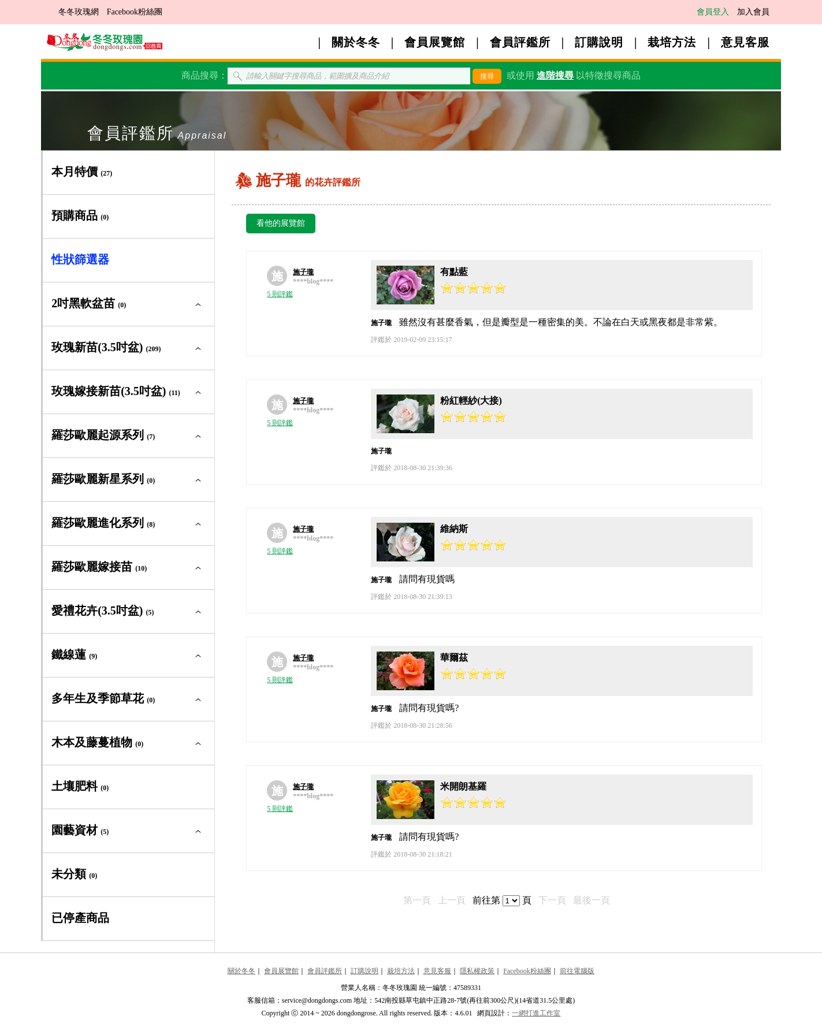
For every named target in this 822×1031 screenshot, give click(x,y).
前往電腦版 (577, 971)
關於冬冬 (356, 42)
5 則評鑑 (280, 294)
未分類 (74, 874)
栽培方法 (672, 42)
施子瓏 (303, 272)
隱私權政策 (477, 971)
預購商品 (80, 215)
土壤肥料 (80, 786)
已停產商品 (80, 917)
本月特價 (81, 171)
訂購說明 (599, 42)
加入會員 (753, 12)
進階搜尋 (555, 75)
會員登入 (713, 12)
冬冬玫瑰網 (78, 12)
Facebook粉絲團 (134, 12)
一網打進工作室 (536, 1013)
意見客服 (745, 42)
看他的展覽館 (280, 223)
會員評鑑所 (520, 42)
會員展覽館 (434, 42)
